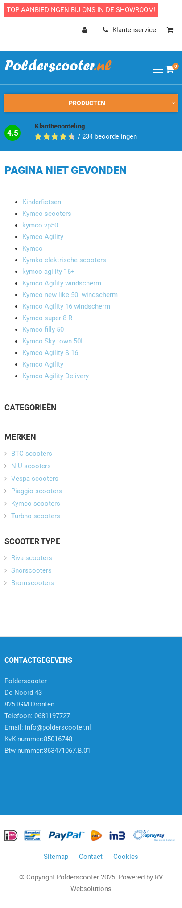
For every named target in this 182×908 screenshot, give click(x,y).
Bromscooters (32, 583)
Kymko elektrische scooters (64, 260)
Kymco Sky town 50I (52, 341)
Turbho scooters (35, 516)
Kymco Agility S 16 (50, 353)
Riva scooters (31, 558)
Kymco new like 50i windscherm (70, 295)
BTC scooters (31, 454)
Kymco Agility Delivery (55, 376)
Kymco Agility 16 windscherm (66, 306)
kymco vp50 (40, 225)
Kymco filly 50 (43, 330)
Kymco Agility (42, 237)
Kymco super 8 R (47, 318)
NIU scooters (31, 466)
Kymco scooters (46, 214)
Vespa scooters (34, 479)
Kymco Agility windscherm (61, 283)
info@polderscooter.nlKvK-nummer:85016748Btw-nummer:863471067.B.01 (47, 739)
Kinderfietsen (41, 202)
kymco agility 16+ (48, 272)
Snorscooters (31, 570)
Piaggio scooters (36, 491)
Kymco (32, 248)
